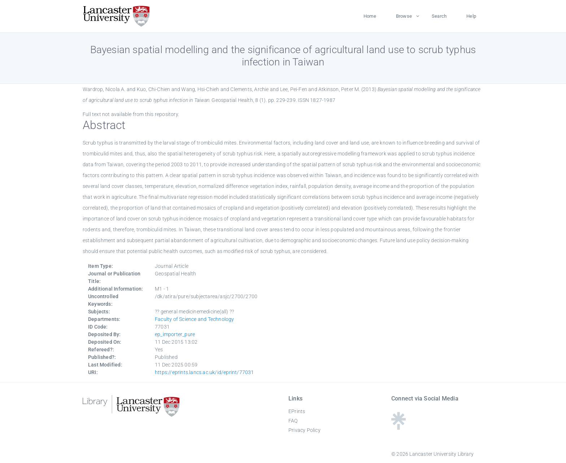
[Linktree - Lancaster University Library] (398, 427)
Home (369, 16)
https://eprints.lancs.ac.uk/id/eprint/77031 (204, 372)
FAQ (293, 421)
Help (471, 16)
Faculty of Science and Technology (194, 319)
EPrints (296, 411)
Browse (404, 16)
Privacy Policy (304, 430)
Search (439, 16)
